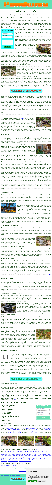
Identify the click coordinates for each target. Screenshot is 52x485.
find (5, 385)
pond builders (16, 354)
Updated (13, 475)
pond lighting (23, 217)
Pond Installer (40, 452)
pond (16, 31)
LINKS (36, 8)
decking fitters (45, 426)
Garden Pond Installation (40, 451)
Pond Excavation (43, 459)
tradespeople (4, 433)
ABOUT (39, 8)
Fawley (22, 118)
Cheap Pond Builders (17, 455)
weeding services (32, 429)
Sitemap (2, 475)
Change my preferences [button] (41, 481)
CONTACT (43, 8)
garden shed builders (14, 432)
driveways (31, 426)
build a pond (7, 426)
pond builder (8, 106)
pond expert (15, 99)
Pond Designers (28, 451)
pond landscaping (5, 368)
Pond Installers (31, 452)
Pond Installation (20, 452)
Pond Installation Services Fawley (14, 402)
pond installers (22, 129)
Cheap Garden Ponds (10, 451)
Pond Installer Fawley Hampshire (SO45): (12, 17)
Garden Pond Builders (27, 454)
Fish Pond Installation (15, 454)
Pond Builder (13, 458)
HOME (33, 8)
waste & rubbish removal (14, 429)
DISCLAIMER (48, 8)
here (15, 399)
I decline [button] (34, 481)
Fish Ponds (20, 451)
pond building (28, 101)
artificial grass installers (27, 428)
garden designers (46, 428)
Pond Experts (18, 475)
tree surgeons (18, 431)
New (10, 475)
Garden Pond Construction (13, 457)
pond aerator (5, 295)
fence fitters (33, 432)
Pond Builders (6, 475)
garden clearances (46, 431)
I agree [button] (30, 481)
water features (10, 395)
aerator (3, 314)
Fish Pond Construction (40, 454)
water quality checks (38, 368)
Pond (2, 118)
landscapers (32, 431)
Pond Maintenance (37, 458)
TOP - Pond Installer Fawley (8, 465)
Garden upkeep (9, 428)
